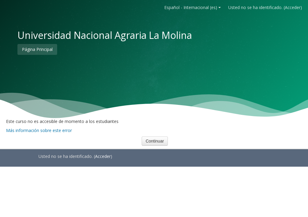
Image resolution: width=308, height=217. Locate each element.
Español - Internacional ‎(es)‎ (192, 7)
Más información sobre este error (39, 130)
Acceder (292, 7)
